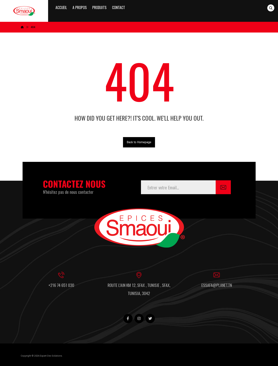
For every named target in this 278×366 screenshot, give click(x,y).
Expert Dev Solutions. (51, 355)
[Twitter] (150, 318)
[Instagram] (139, 318)
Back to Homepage (139, 142)
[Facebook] (128, 318)
